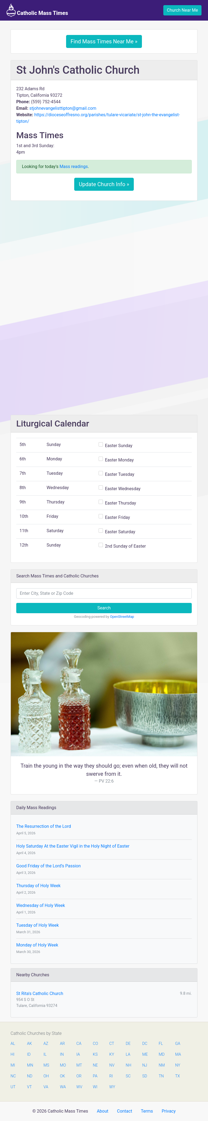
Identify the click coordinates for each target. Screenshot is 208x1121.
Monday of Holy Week (37, 945)
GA (177, 1043)
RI (111, 1076)
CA (78, 1043)
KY (111, 1054)
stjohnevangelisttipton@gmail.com (62, 108)
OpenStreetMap (122, 617)
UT (13, 1087)
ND (29, 1076)
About (102, 1111)
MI (13, 1065)
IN (62, 1054)
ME (145, 1054)
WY (112, 1087)
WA (62, 1087)
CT (111, 1043)
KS (95, 1054)
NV (112, 1065)
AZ (46, 1043)
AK (29, 1043)
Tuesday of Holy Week (37, 925)
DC (144, 1043)
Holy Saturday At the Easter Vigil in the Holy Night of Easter (72, 846)
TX (177, 1076)
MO (62, 1065)
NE (95, 1065)
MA (178, 1054)
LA (128, 1054)
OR (79, 1076)
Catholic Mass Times (37, 10)
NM (161, 1065)
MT (79, 1065)
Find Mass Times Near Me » (104, 41)
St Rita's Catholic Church (39, 993)
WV (79, 1087)
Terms (147, 1111)
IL (45, 1054)
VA (46, 1087)
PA (95, 1076)
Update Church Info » (104, 184)
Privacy (169, 1111)
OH (46, 1076)
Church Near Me (182, 10)
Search (103, 607)
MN (29, 1065)
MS (46, 1065)
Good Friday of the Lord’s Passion (48, 865)
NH (128, 1065)
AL (13, 1043)
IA (78, 1054)
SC (128, 1076)
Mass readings (74, 166)
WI (95, 1087)
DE (128, 1043)
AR (62, 1043)
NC (13, 1076)
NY (177, 1065)
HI (12, 1054)
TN (161, 1076)
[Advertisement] (104, 245)
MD (161, 1054)
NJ (144, 1065)
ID (29, 1054)
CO (95, 1043)
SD (144, 1076)
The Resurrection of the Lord (43, 826)
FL (161, 1043)
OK (62, 1076)
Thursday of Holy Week (38, 885)
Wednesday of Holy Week (40, 905)
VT (29, 1087)
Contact (124, 1111)
